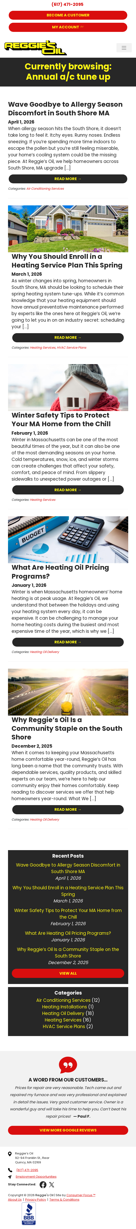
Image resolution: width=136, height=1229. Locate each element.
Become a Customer (68, 15)
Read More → (67, 178)
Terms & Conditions (64, 1197)
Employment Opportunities (36, 1174)
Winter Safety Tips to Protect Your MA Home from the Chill (62, 419)
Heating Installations (64, 1005)
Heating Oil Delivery (44, 650)
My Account (65, 27)
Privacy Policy (35, 1197)
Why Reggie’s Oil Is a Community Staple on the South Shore (68, 726)
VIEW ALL (68, 971)
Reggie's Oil (44, 1193)
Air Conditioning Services (45, 188)
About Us (15, 1197)
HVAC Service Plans (71, 346)
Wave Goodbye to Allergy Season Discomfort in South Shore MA (65, 108)
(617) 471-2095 (67, 4)
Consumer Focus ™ (80, 1193)
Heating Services (42, 346)
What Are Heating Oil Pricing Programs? (61, 571)
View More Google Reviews (68, 1128)
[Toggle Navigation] (124, 47)
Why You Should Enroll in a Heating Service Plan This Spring (68, 260)
